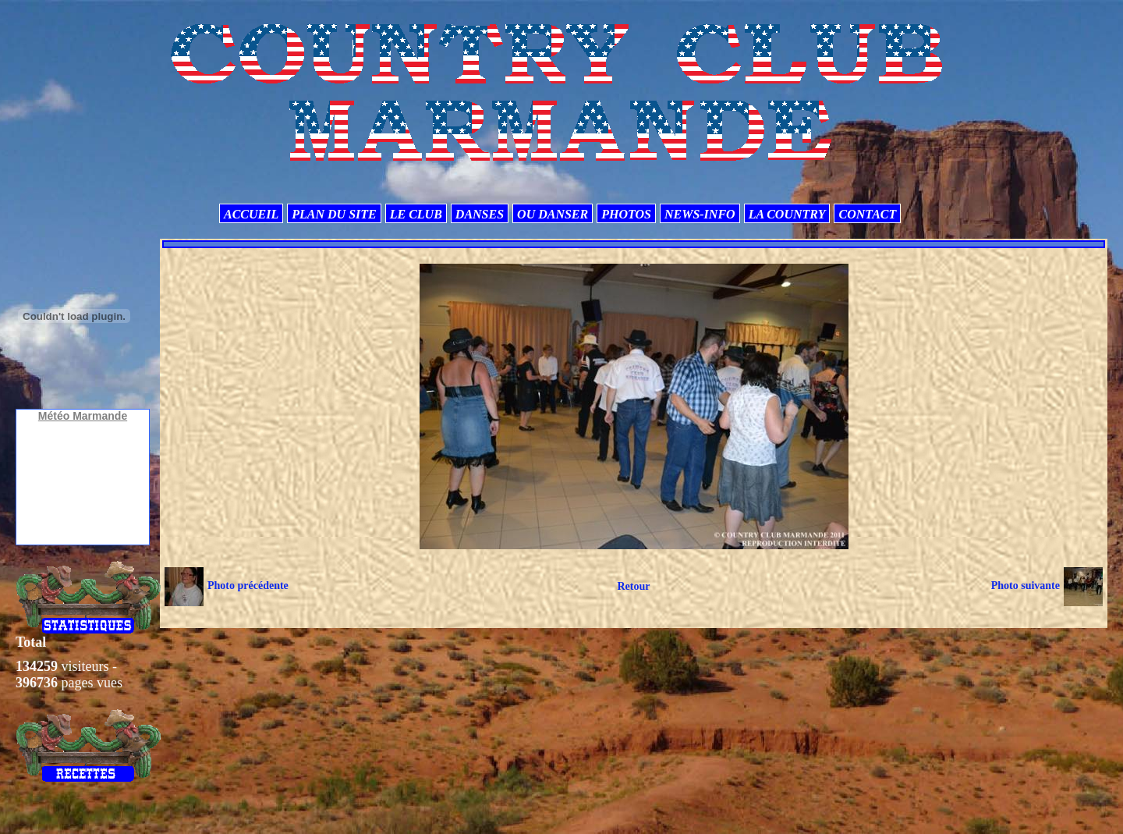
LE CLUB (416, 214)
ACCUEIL (251, 214)
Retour (633, 586)
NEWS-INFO (699, 214)
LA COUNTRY (787, 214)
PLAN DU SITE (334, 214)
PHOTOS (626, 214)
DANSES (479, 214)
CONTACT (867, 214)
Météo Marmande (82, 416)
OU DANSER (552, 214)
